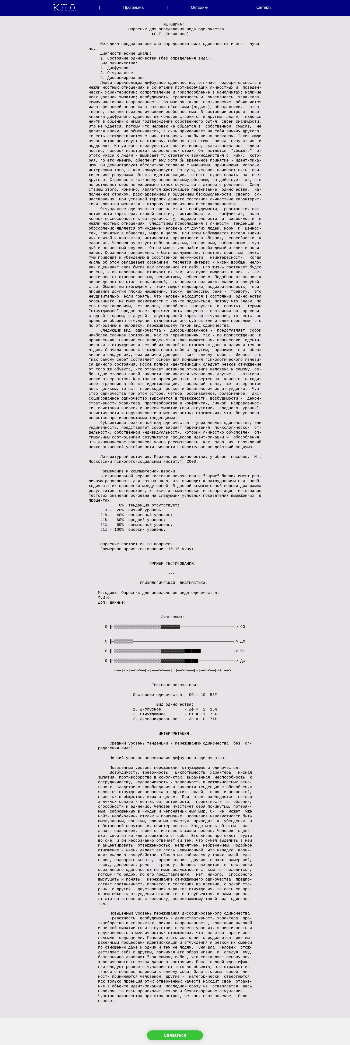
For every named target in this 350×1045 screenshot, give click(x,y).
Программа (133, 8)
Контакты (264, 8)
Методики (199, 8)
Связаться (175, 1035)
